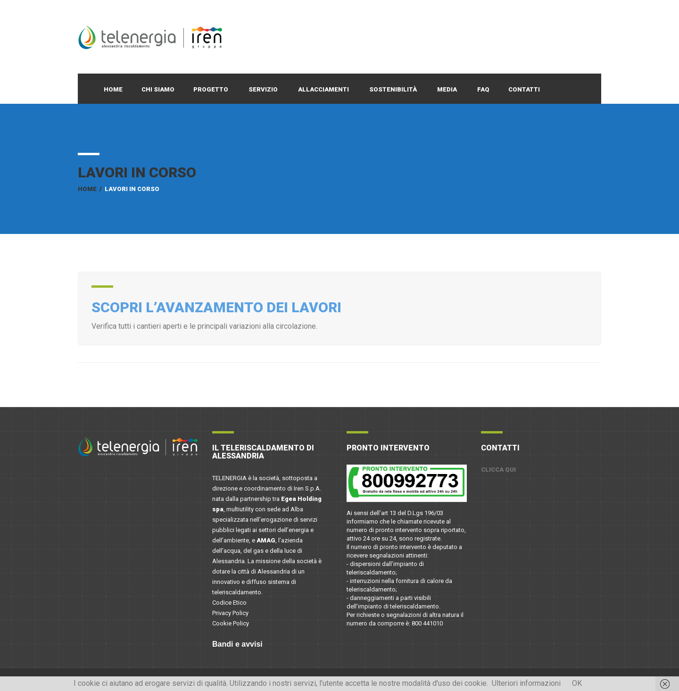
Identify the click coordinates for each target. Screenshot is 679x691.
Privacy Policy (230, 612)
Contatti (524, 89)
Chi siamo (157, 89)
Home (113, 89)
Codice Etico (229, 602)
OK (577, 683)
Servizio (263, 89)
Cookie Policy (230, 623)
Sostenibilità (393, 89)
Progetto (210, 89)
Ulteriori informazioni (526, 683)
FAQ (483, 89)
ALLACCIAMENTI (323, 89)
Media (447, 89)
